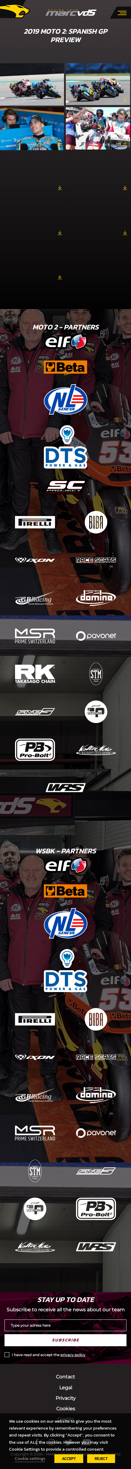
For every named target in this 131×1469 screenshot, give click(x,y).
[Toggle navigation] (122, 12)
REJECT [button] (101, 1458)
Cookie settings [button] (30, 1458)
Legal (65, 1387)
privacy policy (72, 1355)
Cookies (65, 1409)
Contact (65, 1377)
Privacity (66, 1398)
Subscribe (65, 1340)
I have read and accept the (48, 1355)
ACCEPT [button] (69, 1458)
